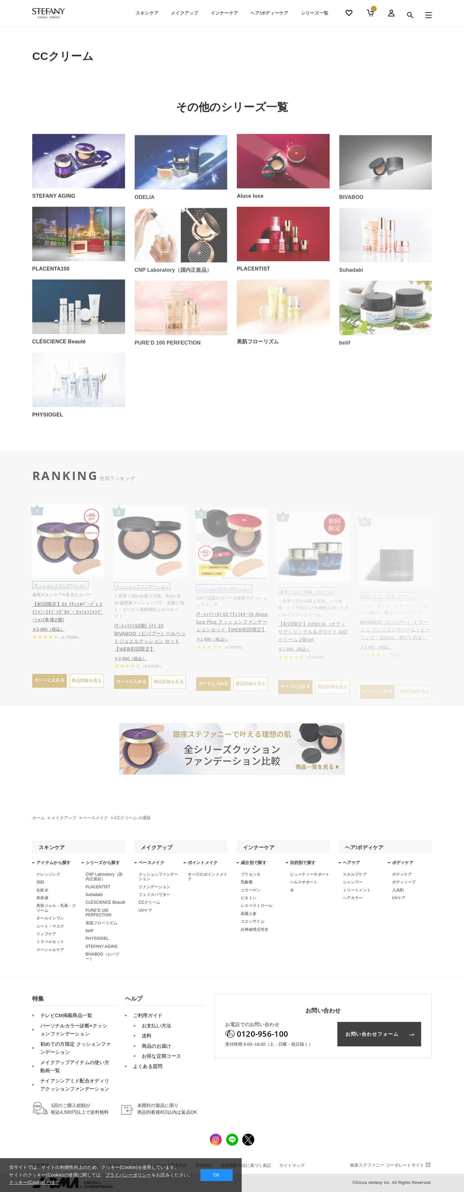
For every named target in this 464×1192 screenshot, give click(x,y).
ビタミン (248, 898)
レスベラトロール (256, 905)
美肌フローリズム (101, 923)
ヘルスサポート (304, 882)
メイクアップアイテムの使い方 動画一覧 (74, 1066)
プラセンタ (251, 874)
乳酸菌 (247, 882)
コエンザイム (253, 921)
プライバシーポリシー (128, 1175)
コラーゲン (251, 890)
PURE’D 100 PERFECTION (98, 912)
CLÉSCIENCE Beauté (105, 902)
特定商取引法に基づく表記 (246, 1165)
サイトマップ (291, 1165)
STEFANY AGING (102, 946)
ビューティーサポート (310, 874)
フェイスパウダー (154, 894)
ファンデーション (154, 887)
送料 (147, 1035)
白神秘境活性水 (254, 929)
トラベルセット (50, 941)
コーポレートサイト (391, 1165)
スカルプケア (355, 874)
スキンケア (147, 15)
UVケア (145, 910)
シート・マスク (50, 926)
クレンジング (48, 874)
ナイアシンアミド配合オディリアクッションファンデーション (74, 1085)
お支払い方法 (156, 1025)
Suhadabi (94, 894)
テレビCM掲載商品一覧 (66, 1015)
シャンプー (353, 882)
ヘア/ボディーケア (269, 15)
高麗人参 (248, 913)
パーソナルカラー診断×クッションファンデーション (73, 1030)
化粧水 (42, 890)
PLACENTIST (98, 887)
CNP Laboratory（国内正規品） (104, 876)
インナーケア (224, 15)
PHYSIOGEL (97, 938)
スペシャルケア (50, 949)
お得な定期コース (161, 1056)
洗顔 (40, 882)
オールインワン (50, 918)
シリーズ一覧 (315, 15)
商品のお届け (156, 1046)
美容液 (42, 898)
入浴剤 (398, 890)
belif (89, 930)
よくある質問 (148, 1066)
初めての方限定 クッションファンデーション (75, 1048)
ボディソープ (404, 882)
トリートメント (357, 890)
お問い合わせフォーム (372, 1034)
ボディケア (402, 874)
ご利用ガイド (148, 1015)
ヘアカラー (353, 898)
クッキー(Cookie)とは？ (34, 1182)
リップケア (46, 934)
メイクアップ (184, 15)
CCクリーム (149, 902)
